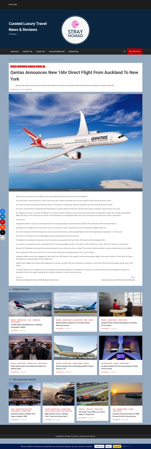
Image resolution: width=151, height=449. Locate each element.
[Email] (2, 237)
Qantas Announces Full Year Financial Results (105, 278)
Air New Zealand (106, 363)
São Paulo (90, 409)
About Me (15, 51)
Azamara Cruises (122, 409)
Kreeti (82, 436)
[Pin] (2, 221)
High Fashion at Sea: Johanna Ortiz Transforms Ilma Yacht (59, 394)
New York (31, 66)
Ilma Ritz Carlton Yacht (52, 409)
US (44, 66)
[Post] (2, 232)
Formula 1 (82, 409)
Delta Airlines (42, 363)
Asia (114, 409)
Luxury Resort (15, 411)
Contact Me (27, 51)
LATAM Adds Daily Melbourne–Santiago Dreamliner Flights (30, 304)
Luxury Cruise (66, 409)
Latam (29, 320)
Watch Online (133, 51)
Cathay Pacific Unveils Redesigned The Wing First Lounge (120, 304)
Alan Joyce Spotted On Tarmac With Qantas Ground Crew (46, 278)
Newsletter (73, 51)
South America (15, 321)
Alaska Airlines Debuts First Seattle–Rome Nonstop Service (75, 304)
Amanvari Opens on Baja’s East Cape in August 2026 (25, 394)
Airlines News (22, 66)
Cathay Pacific (122, 320)
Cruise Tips (40, 51)
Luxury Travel (26, 411)
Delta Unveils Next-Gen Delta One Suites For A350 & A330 (30, 348)
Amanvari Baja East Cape (24, 409)
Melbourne (36, 320)
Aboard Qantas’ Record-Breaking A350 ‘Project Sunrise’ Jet (75, 348)
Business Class (32, 363)
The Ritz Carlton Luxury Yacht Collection (58, 411)
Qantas (39, 66)
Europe (131, 409)
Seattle (91, 320)
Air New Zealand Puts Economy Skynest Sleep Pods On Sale (120, 348)
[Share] (2, 211)
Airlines (13, 66)
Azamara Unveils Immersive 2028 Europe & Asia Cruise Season (126, 394)
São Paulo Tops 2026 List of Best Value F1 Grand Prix (92, 394)
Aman (13, 409)
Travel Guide (99, 409)
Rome (86, 320)
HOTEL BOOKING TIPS (57, 51)
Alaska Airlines (78, 320)
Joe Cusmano (14, 89)
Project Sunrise (78, 363)
